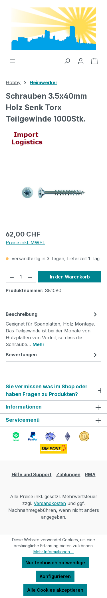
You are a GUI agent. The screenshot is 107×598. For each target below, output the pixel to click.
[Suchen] (67, 60)
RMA (90, 474)
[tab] (52, 329)
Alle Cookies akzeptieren (55, 590)
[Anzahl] (21, 276)
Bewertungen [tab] (52, 355)
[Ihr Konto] (81, 60)
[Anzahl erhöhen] (30, 276)
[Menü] (12, 60)
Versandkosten (50, 503)
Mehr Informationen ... (53, 551)
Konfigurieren (55, 576)
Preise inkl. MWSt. (25, 242)
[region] (53, 193)
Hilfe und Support (32, 474)
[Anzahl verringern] (12, 276)
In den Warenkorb (70, 277)
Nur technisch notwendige (55, 562)
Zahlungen (68, 474)
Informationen (24, 407)
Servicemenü (23, 420)
